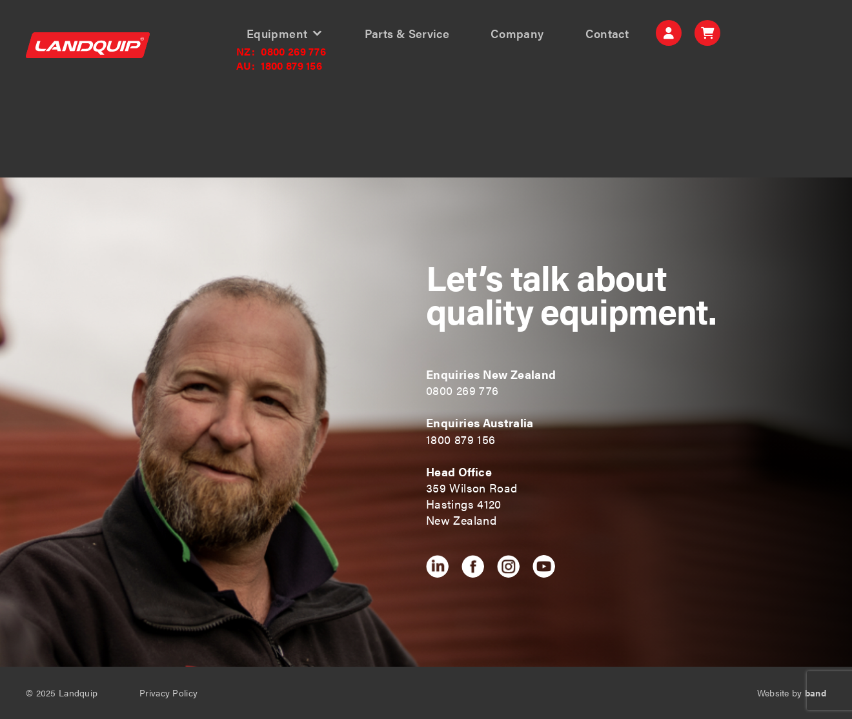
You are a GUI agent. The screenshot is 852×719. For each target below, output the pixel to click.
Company (517, 33)
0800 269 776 (281, 51)
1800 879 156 (279, 66)
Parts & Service (407, 33)
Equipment (277, 33)
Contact (607, 33)
